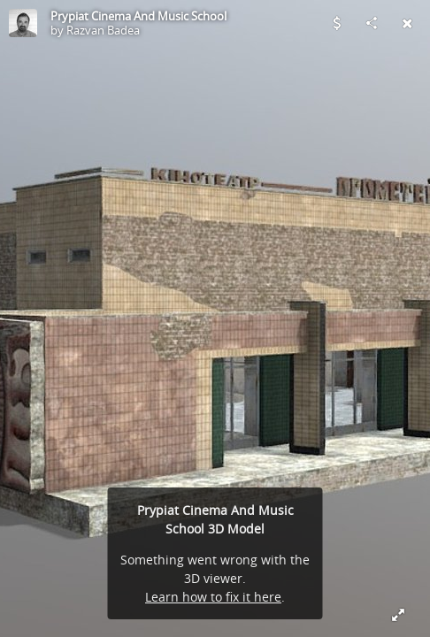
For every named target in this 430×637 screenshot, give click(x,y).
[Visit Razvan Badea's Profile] (23, 23)
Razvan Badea (103, 30)
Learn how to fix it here (213, 596)
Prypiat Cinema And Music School (138, 16)
